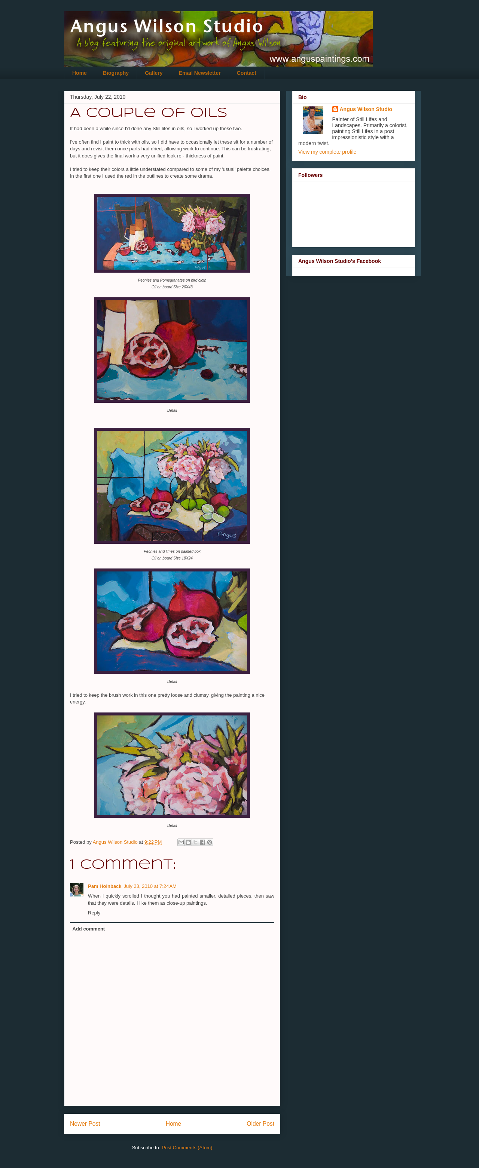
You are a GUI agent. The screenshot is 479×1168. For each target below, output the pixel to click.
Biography (116, 73)
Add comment (89, 929)
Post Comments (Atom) (187, 1147)
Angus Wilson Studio (366, 109)
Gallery (153, 73)
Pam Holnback (105, 886)
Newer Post (85, 1124)
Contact (246, 73)
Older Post (260, 1124)
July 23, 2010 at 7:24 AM (150, 886)
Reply (94, 913)
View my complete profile (327, 152)
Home (79, 73)
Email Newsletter (200, 73)
